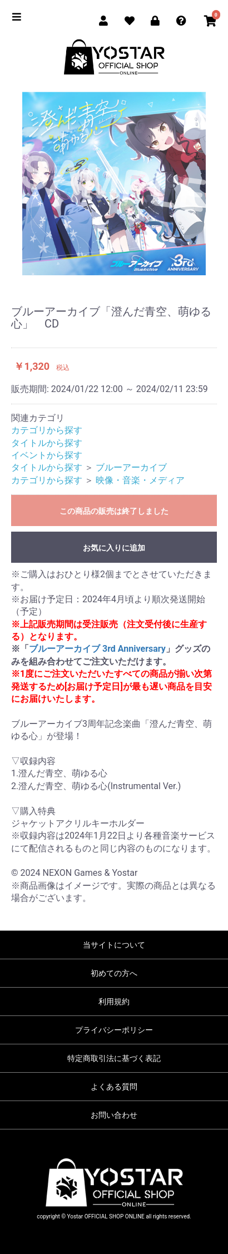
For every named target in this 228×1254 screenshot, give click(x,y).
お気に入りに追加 (114, 547)
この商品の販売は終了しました (114, 511)
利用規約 (114, 1001)
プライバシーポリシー (114, 1029)
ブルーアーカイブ (131, 467)
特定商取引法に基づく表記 (114, 1058)
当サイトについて (114, 944)
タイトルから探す (46, 443)
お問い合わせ (114, 1115)
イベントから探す (46, 455)
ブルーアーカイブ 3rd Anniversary (97, 648)
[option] (114, 183)
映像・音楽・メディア (140, 480)
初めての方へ (114, 973)
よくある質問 (114, 1086)
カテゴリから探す (46, 430)
